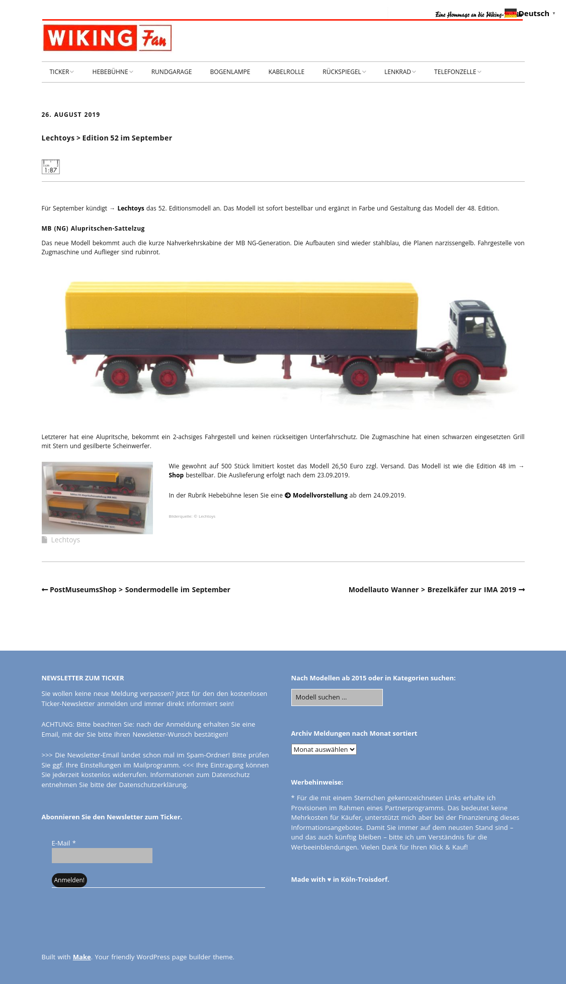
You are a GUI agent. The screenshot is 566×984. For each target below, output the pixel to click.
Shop (176, 475)
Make (82, 956)
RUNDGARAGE (171, 71)
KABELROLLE (287, 71)
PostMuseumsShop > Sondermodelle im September (140, 589)
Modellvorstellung (320, 495)
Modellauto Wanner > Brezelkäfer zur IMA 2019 (432, 589)
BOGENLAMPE (230, 71)
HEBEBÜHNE (110, 71)
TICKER (59, 71)
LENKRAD (397, 71)
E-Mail (64, 843)
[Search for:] (337, 697)
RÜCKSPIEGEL (341, 71)
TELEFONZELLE (455, 71)
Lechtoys (130, 208)
